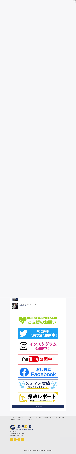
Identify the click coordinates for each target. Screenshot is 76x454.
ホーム (12, 417)
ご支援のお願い (37, 417)
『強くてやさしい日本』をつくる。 (28, 304)
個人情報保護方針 (23, 419)
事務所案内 (14, 419)
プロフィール (20, 417)
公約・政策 (28, 417)
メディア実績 (54, 417)
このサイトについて (35, 419)
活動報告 (46, 417)
